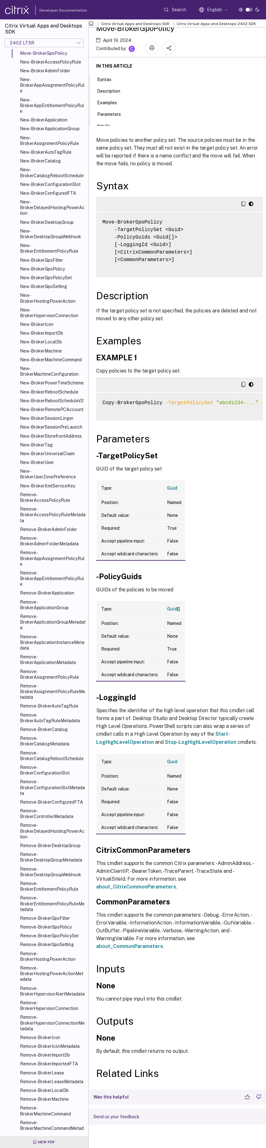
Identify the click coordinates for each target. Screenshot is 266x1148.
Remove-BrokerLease (42, 1072)
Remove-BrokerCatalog (44, 729)
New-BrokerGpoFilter (41, 260)
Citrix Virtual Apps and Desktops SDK (135, 24)
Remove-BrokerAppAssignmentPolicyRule (52, 558)
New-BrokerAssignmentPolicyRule (49, 140)
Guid (172, 488)
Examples (110, 102)
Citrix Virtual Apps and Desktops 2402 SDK (216, 24)
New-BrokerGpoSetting (43, 286)
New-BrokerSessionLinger (46, 418)
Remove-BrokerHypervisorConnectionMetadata (52, 1023)
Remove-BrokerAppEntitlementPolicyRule (52, 578)
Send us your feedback (116, 1116)
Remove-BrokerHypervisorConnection (49, 1005)
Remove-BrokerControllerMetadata (46, 813)
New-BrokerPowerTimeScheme (52, 382)
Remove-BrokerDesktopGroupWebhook (50, 872)
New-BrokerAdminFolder (45, 70)
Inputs (107, 125)
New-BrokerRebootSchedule (49, 391)
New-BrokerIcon (36, 324)
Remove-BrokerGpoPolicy (46, 926)
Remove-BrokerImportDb (45, 1055)
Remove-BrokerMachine (44, 1099)
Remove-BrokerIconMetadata (50, 1046)
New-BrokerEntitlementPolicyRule (49, 248)
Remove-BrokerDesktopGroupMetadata (51, 857)
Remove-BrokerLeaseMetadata (51, 1081)
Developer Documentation (53, 10)
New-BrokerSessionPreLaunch (51, 427)
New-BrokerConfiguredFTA (48, 193)
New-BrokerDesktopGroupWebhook (50, 234)
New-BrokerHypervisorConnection (49, 312)
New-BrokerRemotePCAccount (51, 409)
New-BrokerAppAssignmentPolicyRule (52, 85)
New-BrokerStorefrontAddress (51, 436)
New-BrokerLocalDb (41, 341)
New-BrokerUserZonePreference (48, 474)
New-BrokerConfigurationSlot (50, 184)
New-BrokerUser (37, 462)
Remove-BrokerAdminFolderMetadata (49, 541)
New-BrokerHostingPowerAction (48, 298)
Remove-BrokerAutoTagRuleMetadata (50, 718)
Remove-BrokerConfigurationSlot (45, 770)
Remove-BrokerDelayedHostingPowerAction (52, 831)
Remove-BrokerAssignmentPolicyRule (49, 674)
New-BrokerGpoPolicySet (46, 277)
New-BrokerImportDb (41, 333)
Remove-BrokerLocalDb (44, 1090)
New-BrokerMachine (41, 350)
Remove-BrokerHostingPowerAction (48, 956)
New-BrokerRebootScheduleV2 (52, 400)
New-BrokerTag (36, 444)
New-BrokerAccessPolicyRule (50, 61)
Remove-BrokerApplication (47, 592)
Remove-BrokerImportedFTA (49, 1063)
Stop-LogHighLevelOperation (200, 742)
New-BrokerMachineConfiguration (49, 371)
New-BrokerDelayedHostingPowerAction (52, 207)
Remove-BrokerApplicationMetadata (48, 659)
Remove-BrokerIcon (40, 1037)
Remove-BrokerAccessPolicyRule (45, 497)
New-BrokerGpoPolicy (42, 268)
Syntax (107, 79)
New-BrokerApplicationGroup (50, 128)
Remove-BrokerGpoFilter (45, 918)
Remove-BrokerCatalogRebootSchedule (52, 755)
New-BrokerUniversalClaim (47, 453)
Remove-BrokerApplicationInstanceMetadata (52, 642)
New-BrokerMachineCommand (51, 359)
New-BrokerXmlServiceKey (47, 485)
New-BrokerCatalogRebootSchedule (52, 172)
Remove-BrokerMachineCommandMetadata (52, 1128)
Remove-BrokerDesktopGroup (50, 845)
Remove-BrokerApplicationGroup (44, 605)
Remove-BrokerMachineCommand (45, 1110)
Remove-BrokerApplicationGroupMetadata (53, 622)
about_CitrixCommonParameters (136, 887)
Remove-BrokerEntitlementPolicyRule (49, 886)
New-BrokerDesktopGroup (47, 222)
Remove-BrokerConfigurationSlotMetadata (52, 787)
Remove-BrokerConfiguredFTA (51, 802)
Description (112, 90)
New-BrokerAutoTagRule (45, 152)
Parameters (112, 114)
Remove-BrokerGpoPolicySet (49, 935)
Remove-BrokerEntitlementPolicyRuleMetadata (52, 903)
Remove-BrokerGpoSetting (47, 944)
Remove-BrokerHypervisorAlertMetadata (52, 991)
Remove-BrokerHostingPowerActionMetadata (51, 973)
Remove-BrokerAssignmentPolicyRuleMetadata (52, 691)
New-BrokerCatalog (40, 160)
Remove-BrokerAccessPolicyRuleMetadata (53, 515)
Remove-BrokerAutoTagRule (49, 705)
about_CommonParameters (129, 946)
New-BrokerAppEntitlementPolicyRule (52, 105)
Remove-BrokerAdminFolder (48, 529)
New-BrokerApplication (43, 119)
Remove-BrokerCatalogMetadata (44, 741)
